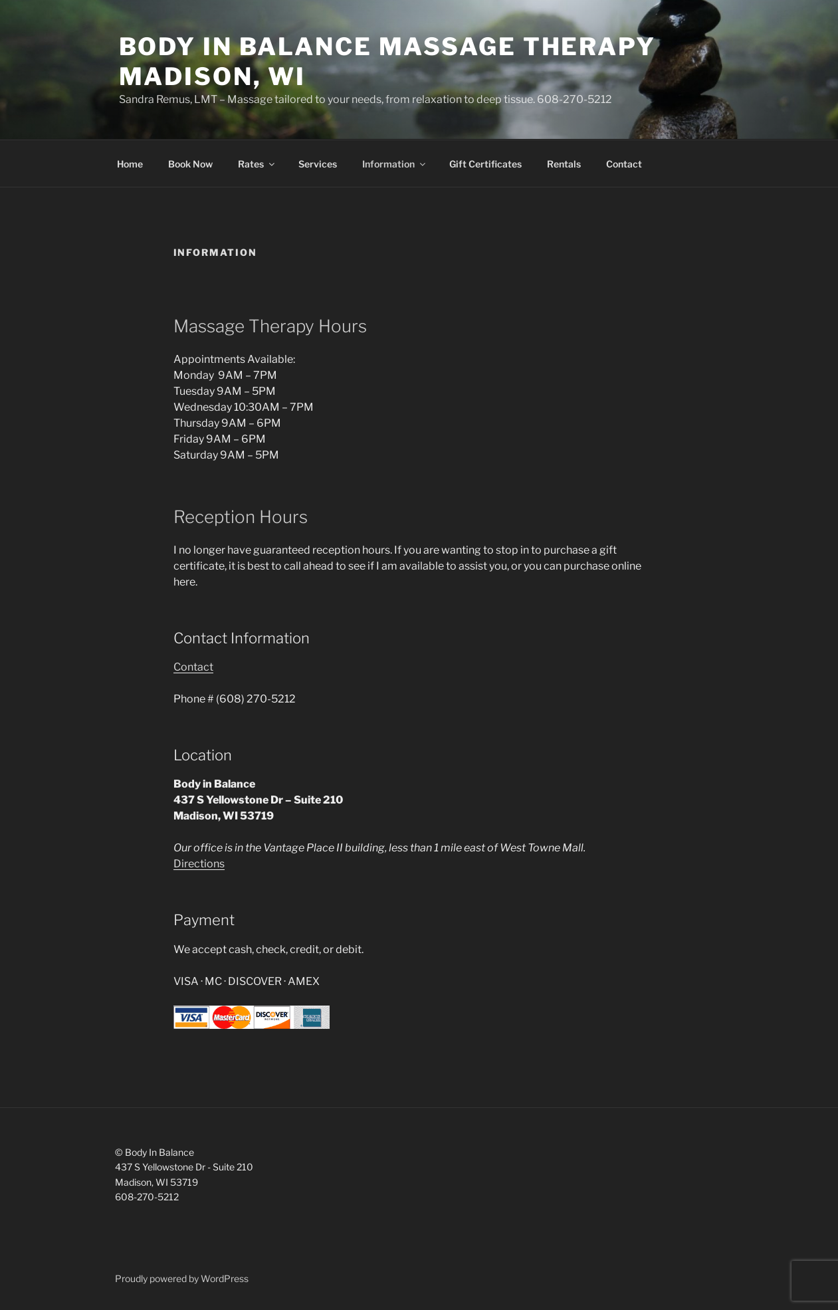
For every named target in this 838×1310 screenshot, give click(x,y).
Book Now (190, 163)
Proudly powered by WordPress (182, 1278)
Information (394, 163)
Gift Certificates (485, 163)
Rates (257, 163)
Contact (624, 163)
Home (130, 163)
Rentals (564, 163)
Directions (199, 863)
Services (317, 163)
